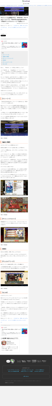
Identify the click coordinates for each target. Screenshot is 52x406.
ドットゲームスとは (19, 361)
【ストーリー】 (5, 54)
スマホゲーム (16, 25)
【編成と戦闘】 (5, 56)
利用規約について (29, 361)
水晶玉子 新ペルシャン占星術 (27, 371)
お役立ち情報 (26, 3)
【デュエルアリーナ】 (7, 62)
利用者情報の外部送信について (34, 361)
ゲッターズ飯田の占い (40, 369)
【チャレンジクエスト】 (8, 58)
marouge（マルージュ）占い (28, 369)
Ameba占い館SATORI (39, 371)
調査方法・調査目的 (24, 361)
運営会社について (44, 361)
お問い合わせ (26, 376)
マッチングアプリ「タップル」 (14, 369)
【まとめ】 (4, 64)
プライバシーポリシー (39, 361)
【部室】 (4, 60)
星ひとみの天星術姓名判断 (13, 371)
